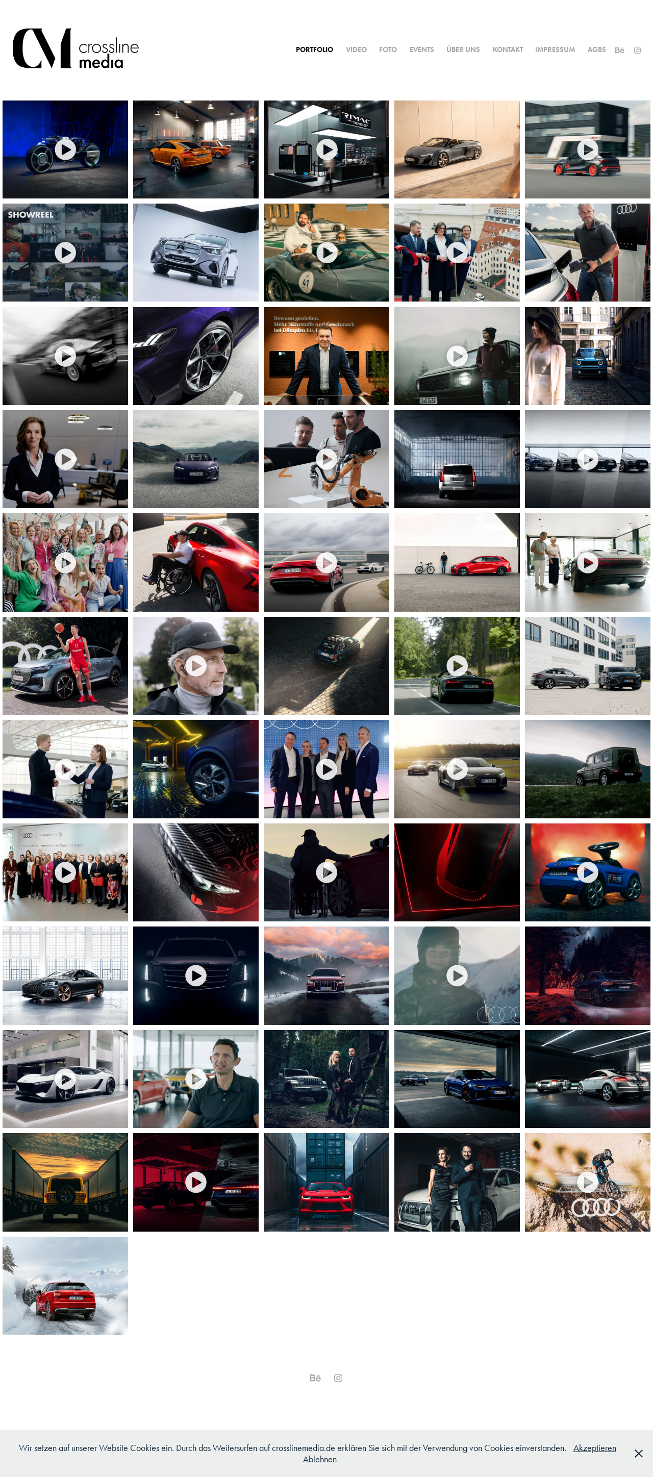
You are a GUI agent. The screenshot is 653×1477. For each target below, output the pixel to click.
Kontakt (508, 49)
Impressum (555, 49)
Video (356, 49)
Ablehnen (320, 1459)
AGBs (597, 49)
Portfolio (314, 49)
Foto (388, 49)
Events (422, 49)
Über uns (463, 49)
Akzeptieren (594, 1448)
